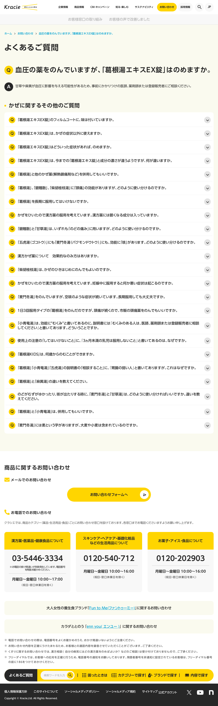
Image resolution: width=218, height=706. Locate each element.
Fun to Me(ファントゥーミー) (112, 608)
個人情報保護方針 (15, 691)
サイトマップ (150, 691)
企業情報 (63, 7)
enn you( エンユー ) (103, 626)
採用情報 (185, 7)
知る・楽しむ (122, 7)
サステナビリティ (144, 7)
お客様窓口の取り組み (85, 19)
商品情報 (79, 7)
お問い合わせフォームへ (109, 494)
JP (209, 6)
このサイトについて (46, 691)
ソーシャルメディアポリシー (82, 691)
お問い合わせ (167, 7)
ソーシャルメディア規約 (121, 691)
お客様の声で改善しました (129, 19)
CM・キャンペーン (99, 7)
